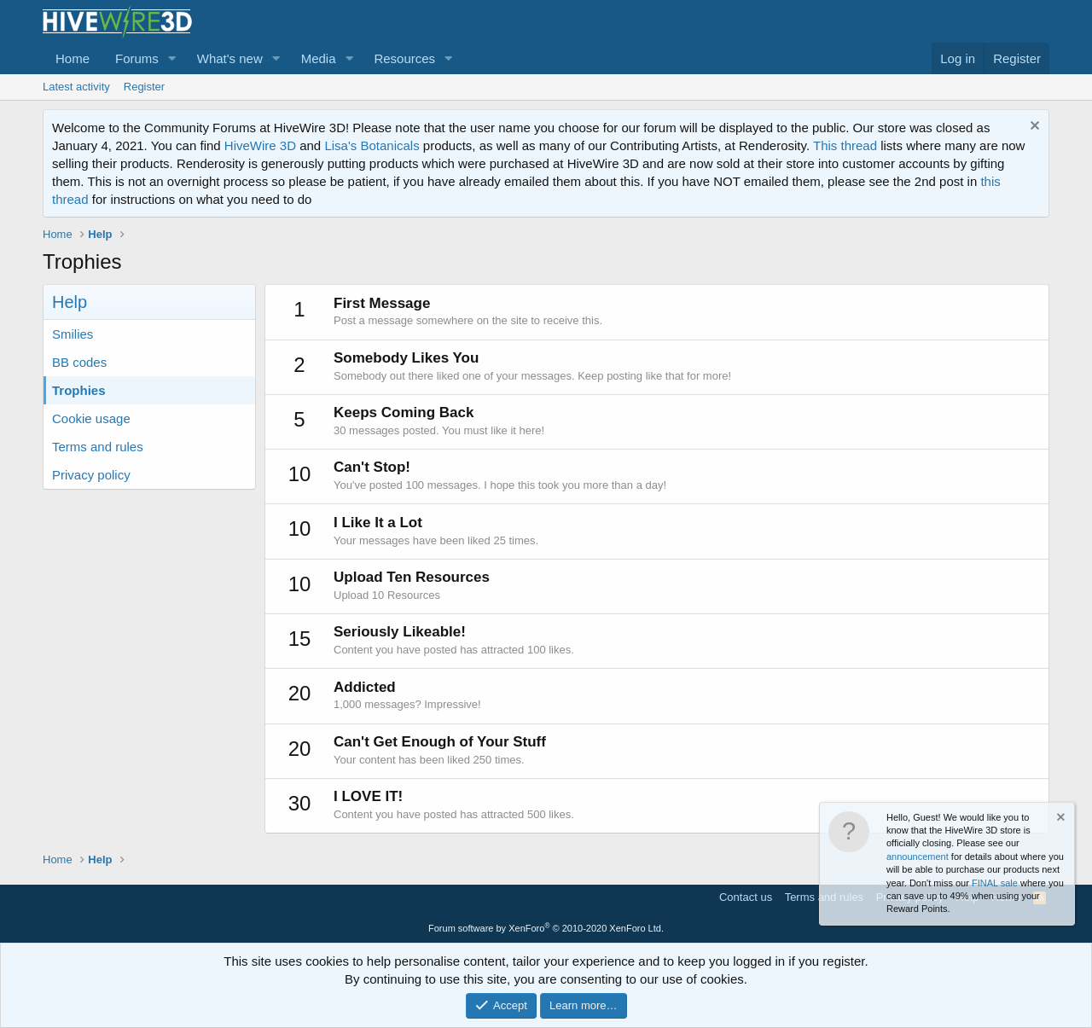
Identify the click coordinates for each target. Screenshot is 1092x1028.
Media (318, 58)
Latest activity (76, 86)
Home (72, 58)
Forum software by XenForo (546, 928)
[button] (172, 58)
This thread (845, 145)
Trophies (79, 390)
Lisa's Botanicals (371, 145)
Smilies (72, 334)
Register (144, 86)
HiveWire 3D (260, 145)
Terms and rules (97, 446)
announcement (917, 856)
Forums (137, 58)
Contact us (745, 897)
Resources (404, 58)
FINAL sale (995, 883)
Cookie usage (91, 418)
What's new (230, 58)
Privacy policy (91, 475)
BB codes (79, 362)
